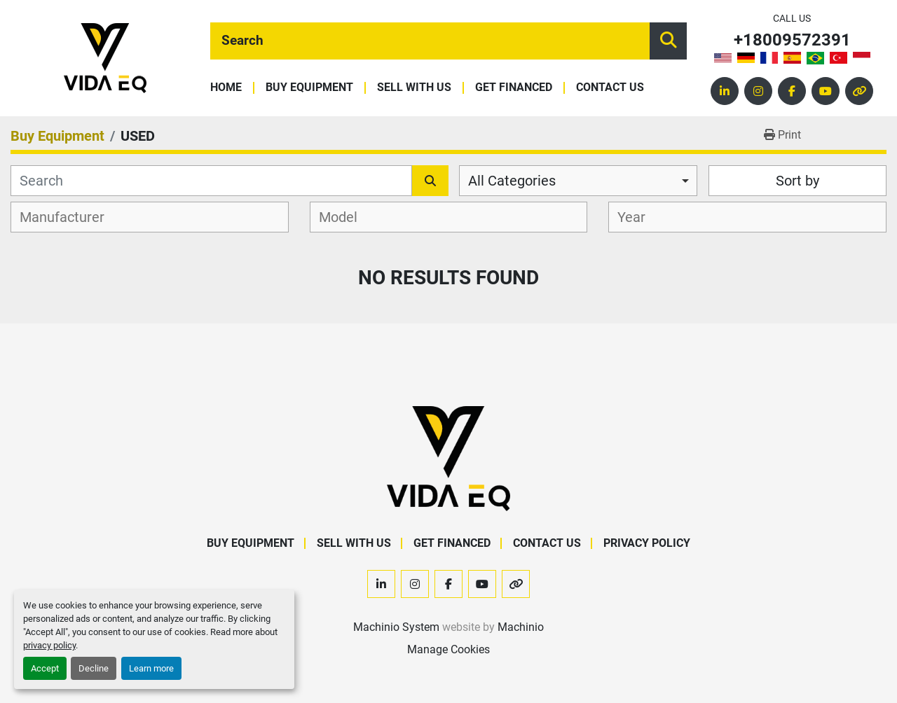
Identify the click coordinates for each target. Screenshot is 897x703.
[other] (859, 91)
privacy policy (49, 645)
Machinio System (396, 627)
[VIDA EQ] (448, 457)
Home (226, 88)
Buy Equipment (309, 88)
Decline (93, 668)
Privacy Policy (646, 543)
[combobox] (578, 180)
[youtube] (826, 91)
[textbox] (70, 217)
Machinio (521, 627)
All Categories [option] (512, 180)
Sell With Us (414, 88)
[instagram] (758, 91)
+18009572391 (792, 40)
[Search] (430, 41)
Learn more (151, 668)
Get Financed (513, 88)
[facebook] (792, 91)
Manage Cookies (448, 649)
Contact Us (610, 88)
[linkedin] (725, 91)
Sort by (797, 180)
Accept (45, 668)
